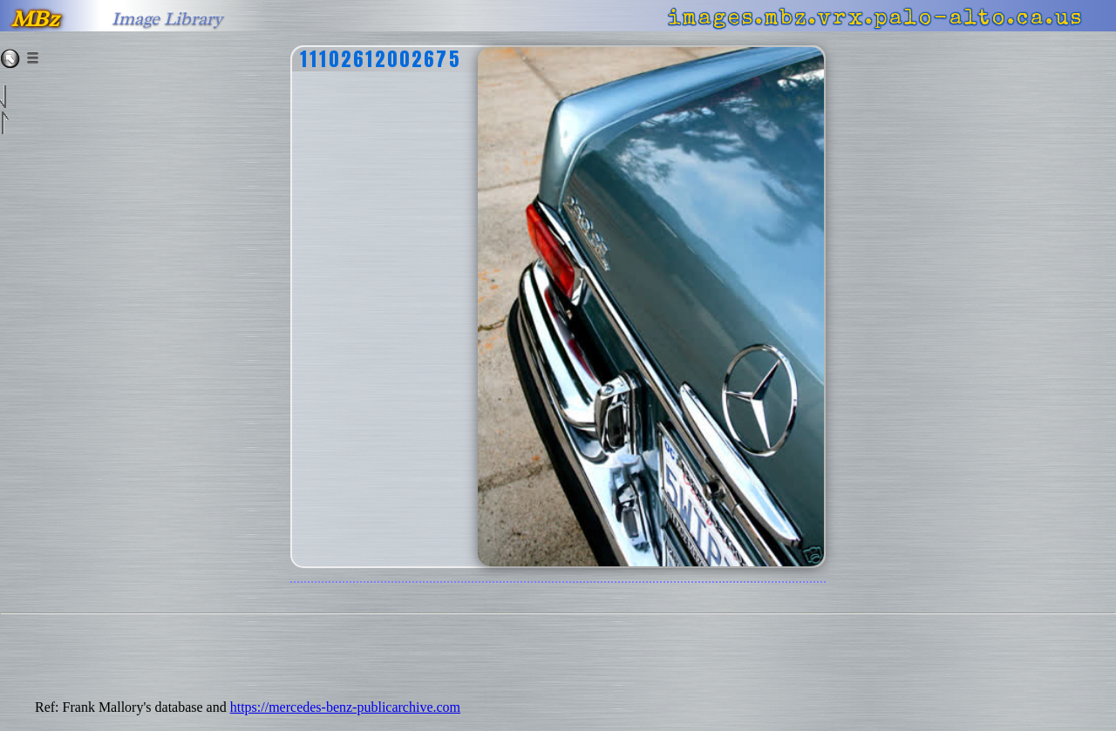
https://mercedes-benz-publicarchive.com (345, 707)
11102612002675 (380, 58)
